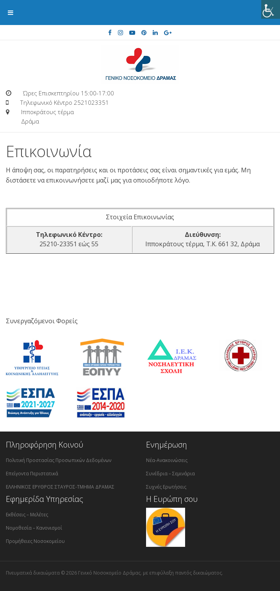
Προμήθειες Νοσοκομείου (35, 541)
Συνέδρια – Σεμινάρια (170, 473)
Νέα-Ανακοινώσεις (166, 460)
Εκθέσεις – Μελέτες (27, 514)
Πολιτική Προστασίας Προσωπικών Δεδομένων (58, 460)
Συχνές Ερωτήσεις (166, 487)
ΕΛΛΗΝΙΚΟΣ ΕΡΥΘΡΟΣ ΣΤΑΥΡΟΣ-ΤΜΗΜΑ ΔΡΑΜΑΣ (60, 487)
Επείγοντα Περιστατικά (32, 473)
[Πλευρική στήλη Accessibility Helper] (270, 9)
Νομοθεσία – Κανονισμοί (34, 528)
